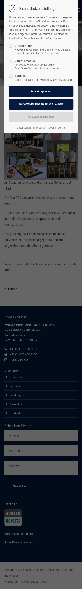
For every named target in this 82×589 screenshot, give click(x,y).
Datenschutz (24, 127)
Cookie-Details (56, 127)
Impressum (39, 127)
